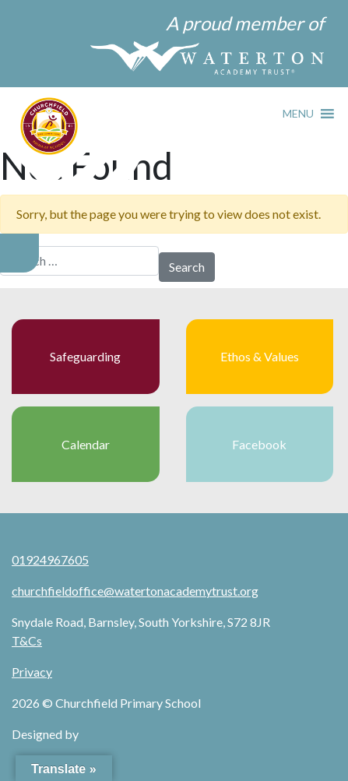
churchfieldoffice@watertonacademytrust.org (135, 590)
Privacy (32, 671)
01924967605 (50, 559)
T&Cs (27, 640)
